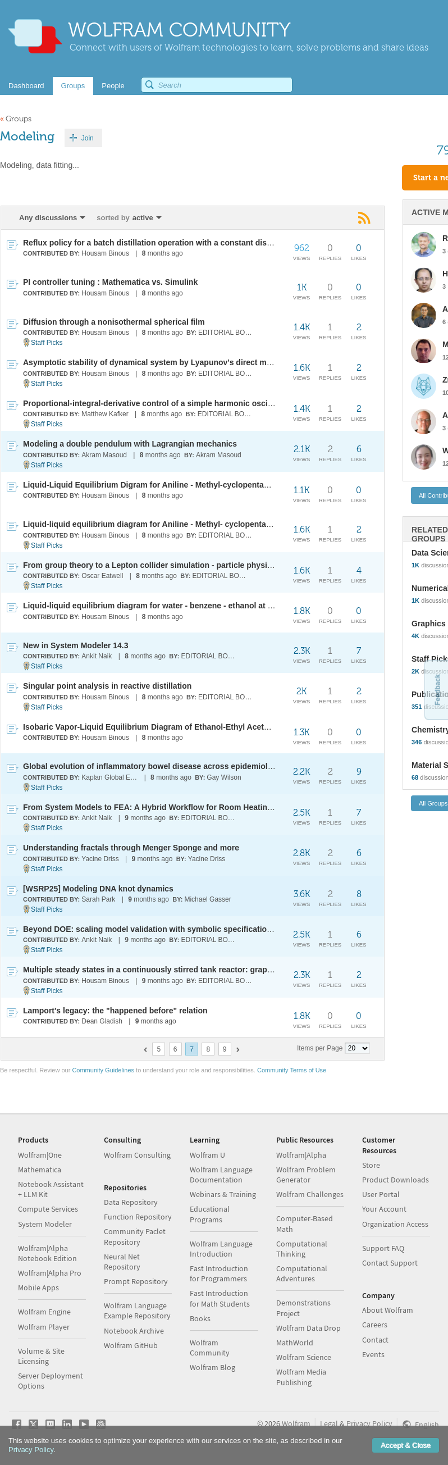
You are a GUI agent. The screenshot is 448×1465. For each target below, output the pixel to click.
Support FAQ (383, 1248)
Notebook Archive (134, 1331)
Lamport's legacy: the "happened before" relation (115, 1010)
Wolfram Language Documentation (221, 1174)
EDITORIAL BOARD (227, 332)
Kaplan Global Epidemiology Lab (110, 777)
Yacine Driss (99, 859)
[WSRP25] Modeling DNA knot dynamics (98, 888)
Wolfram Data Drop (308, 1328)
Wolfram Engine (44, 1312)
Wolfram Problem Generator (306, 1174)
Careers (374, 1325)
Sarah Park (98, 899)
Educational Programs (210, 1214)
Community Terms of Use (291, 1070)
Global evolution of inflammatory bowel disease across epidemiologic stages (167, 766)
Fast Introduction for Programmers (219, 1273)
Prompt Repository (136, 1281)
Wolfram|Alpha (301, 1155)
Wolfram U (207, 1155)
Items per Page (319, 1048)
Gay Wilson (224, 777)
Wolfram (296, 1423)
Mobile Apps (38, 1287)
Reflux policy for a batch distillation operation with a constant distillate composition (179, 242)
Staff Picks (46, 343)
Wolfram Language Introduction (221, 1249)
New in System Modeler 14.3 (76, 645)
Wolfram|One (40, 1155)
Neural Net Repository (122, 1262)
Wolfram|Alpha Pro (49, 1273)
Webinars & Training (223, 1194)
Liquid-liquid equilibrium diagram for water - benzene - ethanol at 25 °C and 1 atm (174, 605)
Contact (375, 1340)
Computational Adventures (301, 1273)
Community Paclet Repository (135, 1236)
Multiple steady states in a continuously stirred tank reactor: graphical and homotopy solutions (200, 969)
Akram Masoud (104, 455)
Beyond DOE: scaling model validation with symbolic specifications (149, 929)
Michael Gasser (207, 899)
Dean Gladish (101, 1021)
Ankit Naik (96, 656)
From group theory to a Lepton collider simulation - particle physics (149, 565)
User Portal (381, 1194)
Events (373, 1354)
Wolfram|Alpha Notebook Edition (47, 1253)
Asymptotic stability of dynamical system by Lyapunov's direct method (155, 362)
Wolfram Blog (212, 1367)
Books (200, 1318)
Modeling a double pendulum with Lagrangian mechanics (130, 443)
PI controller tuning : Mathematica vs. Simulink (110, 281)
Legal (329, 1423)
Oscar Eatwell (102, 576)
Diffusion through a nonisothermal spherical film (114, 321)
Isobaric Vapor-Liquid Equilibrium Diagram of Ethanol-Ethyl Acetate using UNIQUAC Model (192, 726)
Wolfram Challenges (310, 1194)
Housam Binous (105, 253)
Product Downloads (395, 1180)
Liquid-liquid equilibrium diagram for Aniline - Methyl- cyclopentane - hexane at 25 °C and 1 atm (201, 524)
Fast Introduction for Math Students (220, 1298)
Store (371, 1165)
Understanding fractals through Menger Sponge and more (131, 847)
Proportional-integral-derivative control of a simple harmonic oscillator (155, 403)
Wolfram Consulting (137, 1155)
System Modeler (45, 1224)
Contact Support (390, 1263)
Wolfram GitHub (131, 1345)
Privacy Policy (369, 1423)
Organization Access (395, 1224)
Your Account (384, 1209)
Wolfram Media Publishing (301, 1377)
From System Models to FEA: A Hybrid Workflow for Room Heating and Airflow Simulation (191, 807)
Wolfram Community (210, 1347)
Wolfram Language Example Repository (137, 1310)
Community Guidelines (103, 1070)
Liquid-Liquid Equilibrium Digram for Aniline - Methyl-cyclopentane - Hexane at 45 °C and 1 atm (200, 484)
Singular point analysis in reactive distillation (107, 685)
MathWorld (294, 1342)
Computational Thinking (301, 1249)
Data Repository (131, 1202)
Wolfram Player (44, 1327)
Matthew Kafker (104, 414)
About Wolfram (387, 1310)
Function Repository (138, 1217)
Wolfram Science (303, 1357)
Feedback (437, 689)
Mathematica (39, 1169)
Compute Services (48, 1209)
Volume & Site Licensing (41, 1356)
